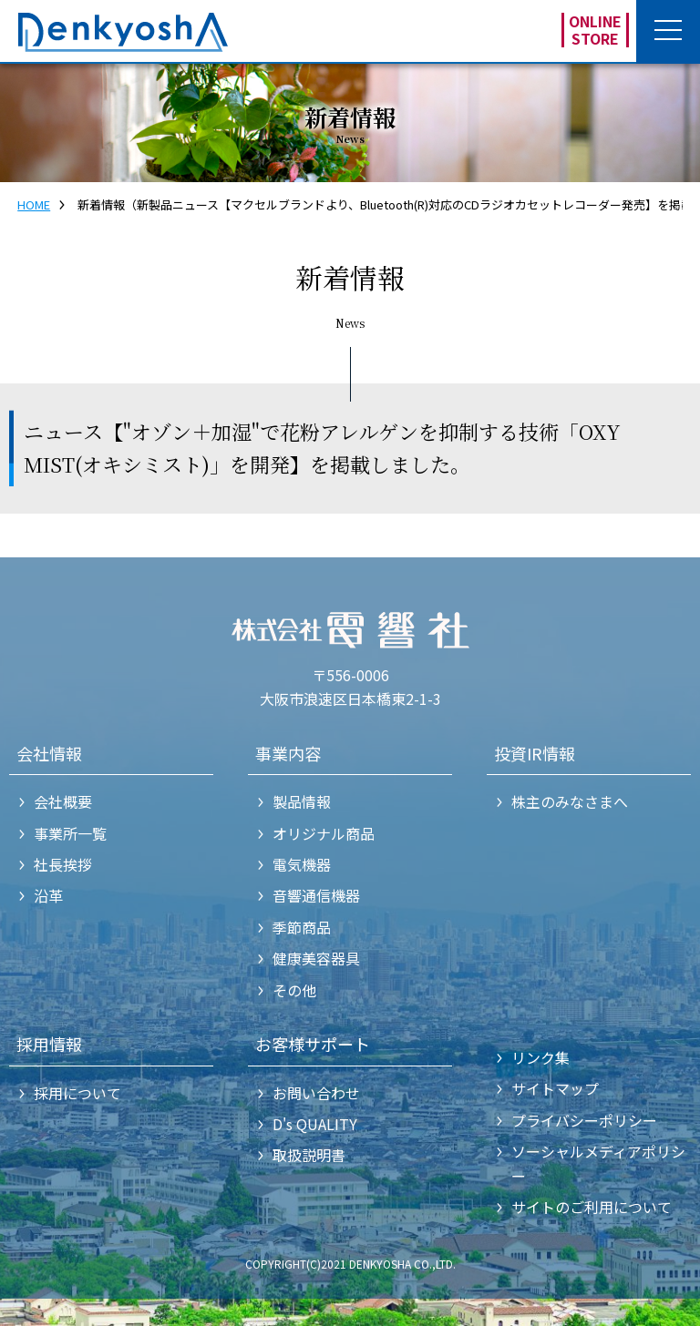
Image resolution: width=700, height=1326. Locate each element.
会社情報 (49, 753)
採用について (77, 1093)
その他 (294, 990)
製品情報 (302, 801)
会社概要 (63, 801)
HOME (33, 204)
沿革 (48, 895)
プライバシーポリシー (584, 1120)
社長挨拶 (63, 864)
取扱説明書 (309, 1155)
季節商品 (302, 927)
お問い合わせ (316, 1093)
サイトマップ (555, 1088)
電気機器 (302, 864)
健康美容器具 (316, 958)
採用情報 (49, 1044)
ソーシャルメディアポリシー (598, 1163)
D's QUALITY (315, 1124)
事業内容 (288, 753)
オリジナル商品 (324, 833)
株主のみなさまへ (569, 801)
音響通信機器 (316, 895)
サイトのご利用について (591, 1207)
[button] (668, 32)
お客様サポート (312, 1044)
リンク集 (540, 1057)
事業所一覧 (70, 833)
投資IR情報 (534, 753)
